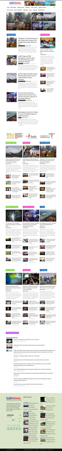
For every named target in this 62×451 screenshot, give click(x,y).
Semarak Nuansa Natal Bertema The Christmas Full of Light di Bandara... (34, 253)
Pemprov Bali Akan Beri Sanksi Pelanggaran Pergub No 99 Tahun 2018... (51, 68)
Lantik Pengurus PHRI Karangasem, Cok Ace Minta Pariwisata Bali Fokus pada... (31, 160)
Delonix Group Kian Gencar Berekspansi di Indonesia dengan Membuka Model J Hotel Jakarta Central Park (33, 374)
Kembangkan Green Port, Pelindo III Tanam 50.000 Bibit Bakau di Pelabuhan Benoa (28, 114)
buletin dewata (11, 28)
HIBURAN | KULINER (42, 7)
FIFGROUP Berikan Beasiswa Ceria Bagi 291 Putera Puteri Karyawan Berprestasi (33, 322)
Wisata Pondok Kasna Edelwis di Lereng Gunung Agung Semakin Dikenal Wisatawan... (17, 259)
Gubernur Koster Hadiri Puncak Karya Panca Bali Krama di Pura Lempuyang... (17, 302)
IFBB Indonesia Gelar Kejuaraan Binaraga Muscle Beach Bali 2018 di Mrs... (51, 322)
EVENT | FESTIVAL (34, 7)
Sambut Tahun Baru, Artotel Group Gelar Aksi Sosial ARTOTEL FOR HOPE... (50, 259)
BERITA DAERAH (13, 7)
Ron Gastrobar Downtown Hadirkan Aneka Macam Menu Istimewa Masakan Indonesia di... (31, 224)
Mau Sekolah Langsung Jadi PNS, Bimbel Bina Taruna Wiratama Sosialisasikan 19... (33, 308)
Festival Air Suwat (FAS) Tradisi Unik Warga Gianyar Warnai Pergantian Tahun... (51, 182)
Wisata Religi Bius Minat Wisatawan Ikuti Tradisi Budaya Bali (17, 253)
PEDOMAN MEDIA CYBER (28, 449)
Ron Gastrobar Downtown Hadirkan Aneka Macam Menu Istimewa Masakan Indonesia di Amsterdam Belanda (27, 95)
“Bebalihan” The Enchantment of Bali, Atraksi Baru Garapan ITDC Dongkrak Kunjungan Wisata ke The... (28, 41)
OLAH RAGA (35, 9)
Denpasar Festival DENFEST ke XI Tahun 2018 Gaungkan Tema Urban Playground (51, 196)
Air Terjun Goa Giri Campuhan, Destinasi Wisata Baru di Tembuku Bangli (13, 224)
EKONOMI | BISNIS (20, 7)
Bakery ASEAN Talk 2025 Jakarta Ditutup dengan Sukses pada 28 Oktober (29, 345)
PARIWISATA (27, 7)
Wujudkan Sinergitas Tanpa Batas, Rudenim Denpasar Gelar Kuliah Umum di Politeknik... (30, 288)
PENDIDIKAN (25, 9)
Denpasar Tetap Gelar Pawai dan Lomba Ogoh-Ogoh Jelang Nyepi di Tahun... (17, 308)
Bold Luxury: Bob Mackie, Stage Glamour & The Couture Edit (26, 339)
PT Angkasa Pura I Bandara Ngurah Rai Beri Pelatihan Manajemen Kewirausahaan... (51, 253)
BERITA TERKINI (11, 34)
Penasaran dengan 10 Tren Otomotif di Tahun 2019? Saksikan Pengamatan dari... (16, 196)
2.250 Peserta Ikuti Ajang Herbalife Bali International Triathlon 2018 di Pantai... (50, 302)
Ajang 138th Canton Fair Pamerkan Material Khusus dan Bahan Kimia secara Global (31, 359)
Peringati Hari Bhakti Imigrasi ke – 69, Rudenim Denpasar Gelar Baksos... (50, 240)
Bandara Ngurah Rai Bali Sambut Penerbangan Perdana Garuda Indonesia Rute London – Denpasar (27, 76)
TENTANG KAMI (41, 9)
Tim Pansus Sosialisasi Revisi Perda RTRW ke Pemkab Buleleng (50, 90)
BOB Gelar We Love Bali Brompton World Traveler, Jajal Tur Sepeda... (47, 287)
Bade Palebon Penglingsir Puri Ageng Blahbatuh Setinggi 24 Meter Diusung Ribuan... (17, 322)
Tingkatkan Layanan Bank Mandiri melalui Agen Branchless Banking (16, 176)
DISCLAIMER (36, 449)
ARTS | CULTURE (10, 9)
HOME (8, 7)
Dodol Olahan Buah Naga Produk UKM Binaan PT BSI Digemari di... (33, 259)
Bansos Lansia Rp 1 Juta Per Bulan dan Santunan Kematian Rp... (47, 51)
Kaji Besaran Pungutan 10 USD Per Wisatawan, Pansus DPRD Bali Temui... (34, 181)
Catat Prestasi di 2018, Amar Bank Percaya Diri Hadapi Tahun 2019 (16, 182)
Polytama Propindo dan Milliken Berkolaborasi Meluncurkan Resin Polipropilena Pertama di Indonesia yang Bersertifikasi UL (32, 379)
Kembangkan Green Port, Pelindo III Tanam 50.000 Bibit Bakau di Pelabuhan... (48, 224)
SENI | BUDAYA (8, 284)
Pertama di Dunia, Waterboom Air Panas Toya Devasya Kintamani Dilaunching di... (17, 246)
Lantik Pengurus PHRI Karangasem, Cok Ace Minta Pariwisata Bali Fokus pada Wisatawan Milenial (26, 59)
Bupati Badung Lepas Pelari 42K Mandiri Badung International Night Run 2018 (51, 316)
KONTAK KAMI (49, 449)
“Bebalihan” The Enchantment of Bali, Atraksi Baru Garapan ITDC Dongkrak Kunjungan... (47, 160)
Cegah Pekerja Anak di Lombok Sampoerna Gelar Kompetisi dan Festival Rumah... (51, 246)
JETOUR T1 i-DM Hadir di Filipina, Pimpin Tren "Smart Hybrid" (27, 356)
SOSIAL (30, 9)
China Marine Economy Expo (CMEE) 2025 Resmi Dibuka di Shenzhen (28, 384)
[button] (54, 7)
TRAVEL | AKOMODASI (18, 9)
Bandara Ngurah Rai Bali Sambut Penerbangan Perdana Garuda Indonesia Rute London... (13, 160)
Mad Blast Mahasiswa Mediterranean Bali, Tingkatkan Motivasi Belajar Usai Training (34, 302)
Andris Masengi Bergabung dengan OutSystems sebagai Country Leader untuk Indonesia (32, 369)
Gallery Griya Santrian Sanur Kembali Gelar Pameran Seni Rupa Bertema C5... (13, 288)
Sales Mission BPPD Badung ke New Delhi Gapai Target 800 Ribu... (34, 175)
